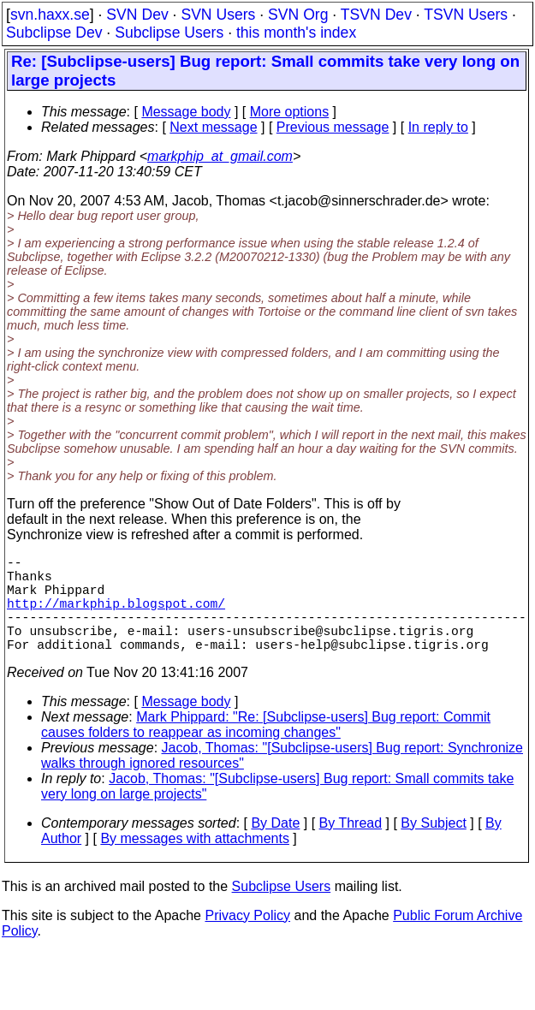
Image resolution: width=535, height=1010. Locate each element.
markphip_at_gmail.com (220, 156)
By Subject (433, 847)
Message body (185, 111)
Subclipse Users (169, 32)
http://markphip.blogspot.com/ (116, 616)
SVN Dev (137, 14)
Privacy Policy (247, 939)
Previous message (332, 127)
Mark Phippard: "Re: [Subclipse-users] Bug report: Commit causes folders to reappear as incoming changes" (265, 748)
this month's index (296, 32)
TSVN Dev (376, 14)
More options (290, 111)
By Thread (351, 847)
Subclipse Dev (54, 32)
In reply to (438, 127)
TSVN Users (466, 14)
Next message (213, 127)
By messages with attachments (194, 862)
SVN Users (218, 14)
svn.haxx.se (50, 14)
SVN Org (298, 14)
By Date (275, 847)
